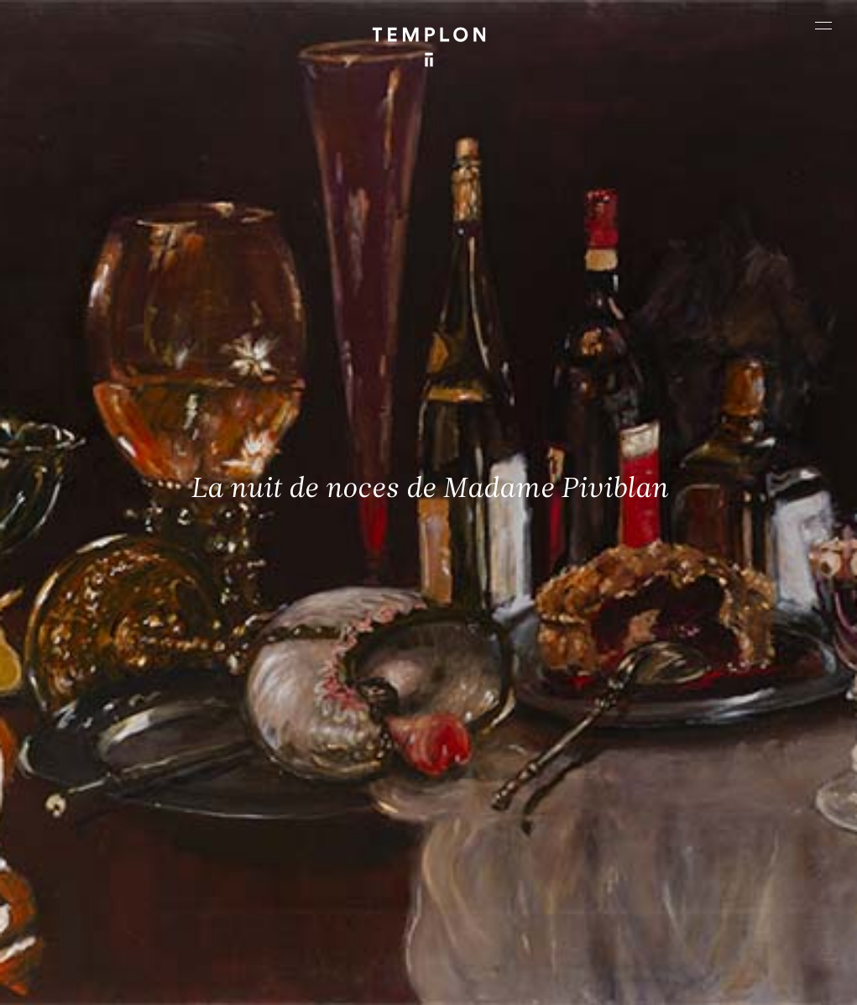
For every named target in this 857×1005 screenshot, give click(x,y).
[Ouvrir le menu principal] (823, 25)
